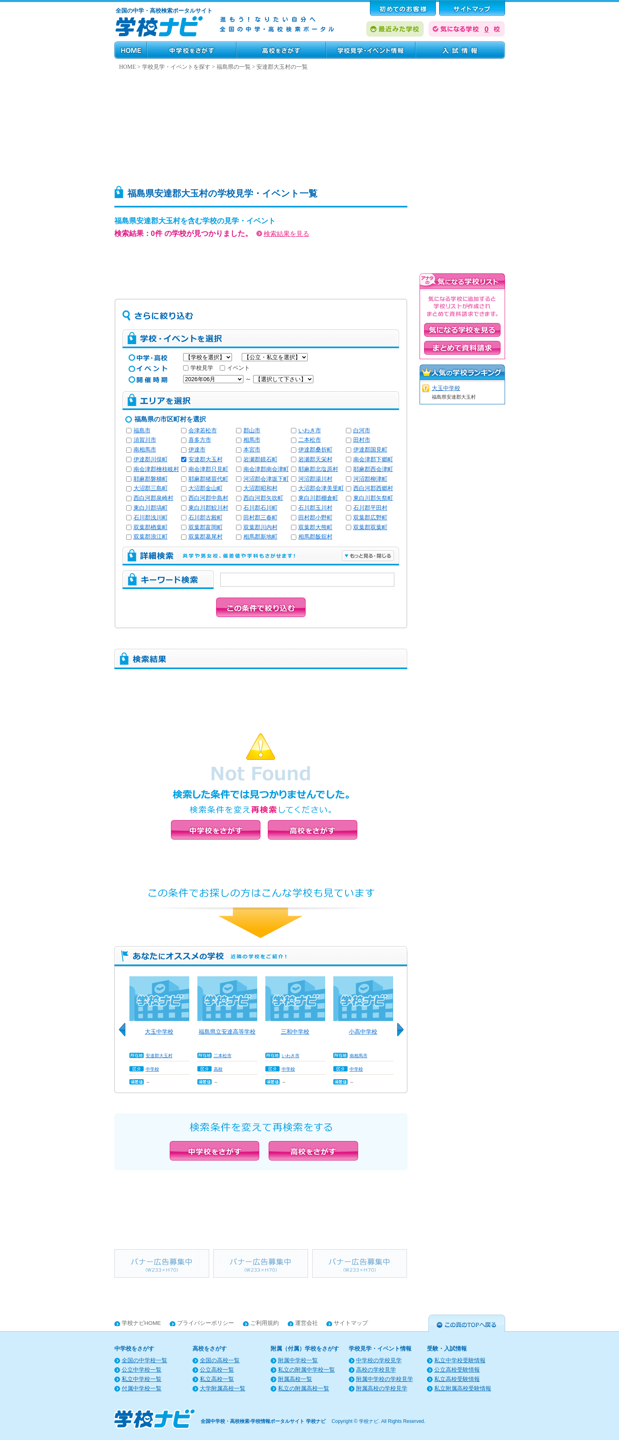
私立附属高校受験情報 (462, 1388)
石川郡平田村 (370, 508)
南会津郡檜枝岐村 (156, 469)
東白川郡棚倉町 (318, 498)
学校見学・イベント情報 (371, 50)
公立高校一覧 (217, 1370)
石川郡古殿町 (205, 518)
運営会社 (306, 1323)
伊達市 (197, 450)
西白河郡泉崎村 (153, 498)
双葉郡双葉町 (370, 527)
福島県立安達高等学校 (227, 1031)
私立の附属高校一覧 (303, 1388)
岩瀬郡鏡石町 (260, 459)
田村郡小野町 (315, 518)
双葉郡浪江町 (150, 537)
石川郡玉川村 (315, 508)
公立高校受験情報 (457, 1370)
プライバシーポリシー (205, 1323)
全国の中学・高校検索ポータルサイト (164, 10)
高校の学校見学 (376, 1370)
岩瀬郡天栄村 (315, 459)
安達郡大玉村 (205, 459)
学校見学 (198, 368)
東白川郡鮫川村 (208, 508)
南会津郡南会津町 (266, 469)
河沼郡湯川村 (315, 479)
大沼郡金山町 (205, 488)
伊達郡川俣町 (150, 459)
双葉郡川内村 (260, 527)
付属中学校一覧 (142, 1388)
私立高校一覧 (217, 1379)
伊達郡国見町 (370, 450)
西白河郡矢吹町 (263, 498)
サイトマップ (351, 1323)
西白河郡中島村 (208, 498)
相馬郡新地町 (260, 537)
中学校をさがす (191, 50)
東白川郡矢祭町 (373, 498)
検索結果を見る (282, 233)
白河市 (361, 431)
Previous (125, 1034)
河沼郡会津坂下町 (266, 479)
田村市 (361, 440)
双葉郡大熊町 (315, 527)
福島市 (142, 431)
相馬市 (251, 440)
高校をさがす (281, 50)
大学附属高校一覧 (222, 1388)
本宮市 (251, 450)
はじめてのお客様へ (403, 8)
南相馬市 (144, 450)
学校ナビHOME (141, 1323)
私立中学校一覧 (142, 1379)
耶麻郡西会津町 (373, 469)
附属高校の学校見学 (381, 1388)
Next (403, 1034)
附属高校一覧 (295, 1379)
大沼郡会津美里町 (321, 488)
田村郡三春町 (260, 518)
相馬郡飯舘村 (315, 537)
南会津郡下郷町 (373, 459)
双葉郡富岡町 (205, 527)
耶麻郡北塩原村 (318, 469)
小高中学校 (363, 1031)
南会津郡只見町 (208, 469)
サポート (472, 8)
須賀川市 (144, 440)
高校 (218, 1069)
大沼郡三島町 (150, 488)
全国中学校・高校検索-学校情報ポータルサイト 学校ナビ (263, 1421)
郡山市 (251, 431)
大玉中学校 (159, 1031)
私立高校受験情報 (457, 1379)
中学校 (152, 1069)
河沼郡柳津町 (370, 479)
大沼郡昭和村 (260, 488)
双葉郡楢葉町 (150, 527)
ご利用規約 (264, 1323)
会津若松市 (202, 431)
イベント (235, 368)
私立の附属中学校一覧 (306, 1370)
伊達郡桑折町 (315, 450)
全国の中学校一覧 (144, 1360)
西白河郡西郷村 (373, 488)
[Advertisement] (309, 126)
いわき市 (309, 431)
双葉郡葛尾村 (205, 537)
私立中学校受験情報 (460, 1360)
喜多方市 (199, 440)
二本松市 (309, 440)
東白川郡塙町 (150, 508)
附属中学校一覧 (298, 1360)
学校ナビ (368, 1421)
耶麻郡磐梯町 (150, 479)
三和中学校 (295, 1031)
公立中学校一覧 (142, 1370)
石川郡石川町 (260, 508)
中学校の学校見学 (379, 1360)
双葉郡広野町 (370, 518)
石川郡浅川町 (150, 518)
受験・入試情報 (460, 50)
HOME (130, 50)
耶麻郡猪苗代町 (208, 479)
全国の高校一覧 (220, 1360)
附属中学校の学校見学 (384, 1379)
